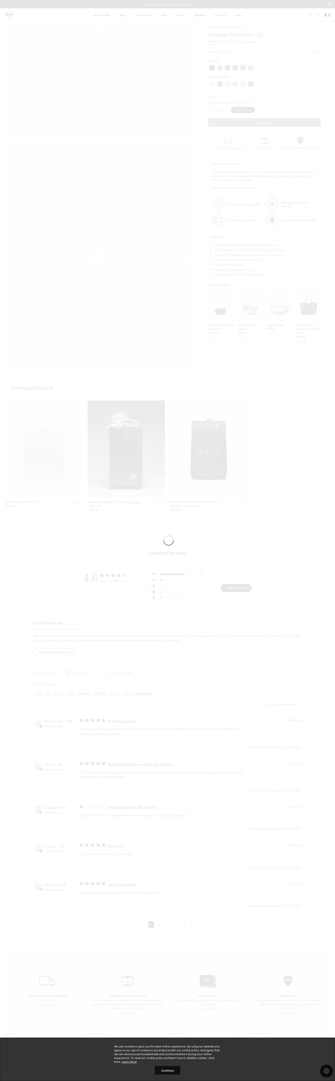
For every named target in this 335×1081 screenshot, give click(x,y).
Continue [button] (167, 1070)
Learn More (129, 1061)
